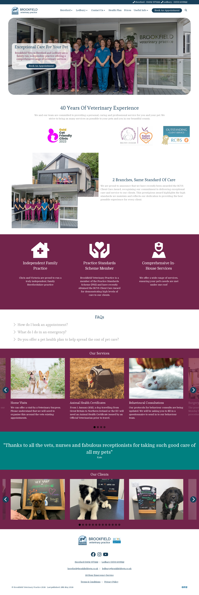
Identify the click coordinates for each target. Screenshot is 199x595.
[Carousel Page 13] (119, 525)
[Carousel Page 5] (93, 525)
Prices (127, 10)
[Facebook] (93, 555)
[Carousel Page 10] (109, 525)
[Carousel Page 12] (116, 525)
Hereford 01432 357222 (86, 562)
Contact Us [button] (98, 10)
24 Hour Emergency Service (99, 575)
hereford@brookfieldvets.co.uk (83, 569)
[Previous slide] (6, 390)
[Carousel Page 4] (104, 427)
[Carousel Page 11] (113, 525)
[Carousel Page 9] (106, 525)
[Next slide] (193, 390)
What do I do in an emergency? (39, 332)
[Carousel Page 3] (101, 427)
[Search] (186, 10)
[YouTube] (106, 555)
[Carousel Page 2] (98, 427)
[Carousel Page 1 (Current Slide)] (95, 427)
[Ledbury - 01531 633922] (174, 2)
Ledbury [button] (82, 10)
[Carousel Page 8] (103, 525)
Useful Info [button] (141, 10)
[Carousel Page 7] (99, 525)
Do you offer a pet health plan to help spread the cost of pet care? (66, 339)
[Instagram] (99, 555)
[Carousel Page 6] (96, 525)
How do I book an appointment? (40, 324)
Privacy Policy (111, 582)
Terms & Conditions (90, 582)
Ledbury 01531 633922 (113, 562)
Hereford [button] (66, 10)
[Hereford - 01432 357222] (146, 2)
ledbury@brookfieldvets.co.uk (116, 569)
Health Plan (115, 10)
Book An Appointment (41, 66)
